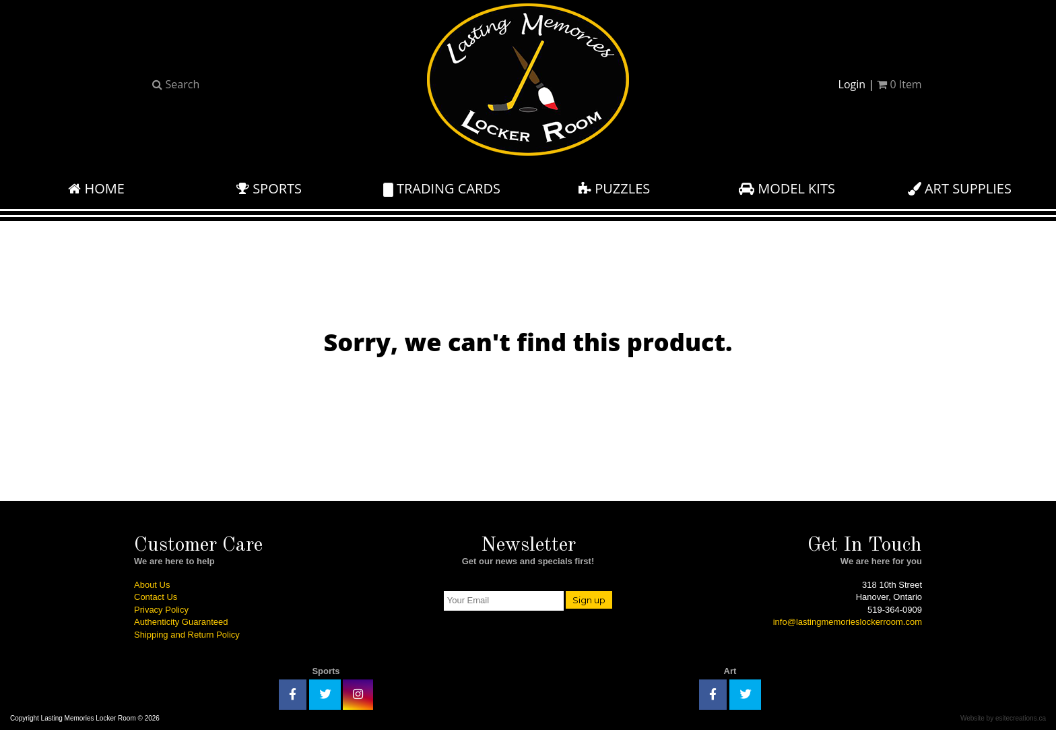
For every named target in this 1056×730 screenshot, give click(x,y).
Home (96, 188)
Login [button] (852, 84)
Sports (269, 188)
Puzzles (614, 188)
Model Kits (787, 188)
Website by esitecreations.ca (1003, 718)
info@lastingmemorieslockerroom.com (847, 622)
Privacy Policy (161, 610)
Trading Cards (441, 188)
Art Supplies (960, 188)
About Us (152, 585)
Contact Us (155, 597)
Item (899, 84)
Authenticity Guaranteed (181, 622)
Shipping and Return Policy (187, 635)
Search (175, 84)
